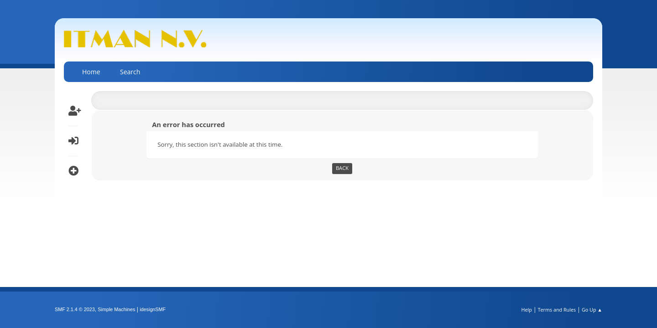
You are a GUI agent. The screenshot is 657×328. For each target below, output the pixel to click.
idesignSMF (153, 309)
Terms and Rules (557, 309)
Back (342, 167)
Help (526, 309)
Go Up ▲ (592, 309)
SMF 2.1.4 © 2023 (75, 309)
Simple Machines (116, 309)
